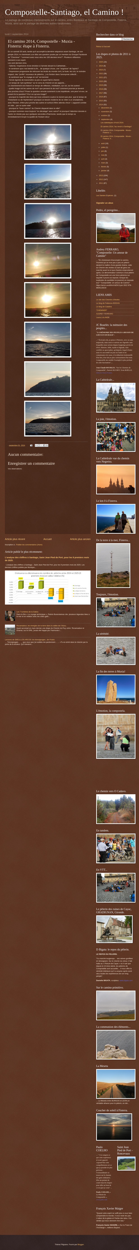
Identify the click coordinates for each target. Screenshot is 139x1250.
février (104, 167)
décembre (105, 108)
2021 (101, 77)
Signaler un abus (104, 203)
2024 (101, 66)
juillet (103, 147)
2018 (101, 89)
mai (102, 155)
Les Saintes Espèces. (105, 195)
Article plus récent (15, 539)
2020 (101, 81)
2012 (101, 179)
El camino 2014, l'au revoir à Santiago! (116, 126)
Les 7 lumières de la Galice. (27, 612)
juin (102, 151)
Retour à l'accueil (103, 46)
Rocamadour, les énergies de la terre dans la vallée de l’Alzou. (41, 626)
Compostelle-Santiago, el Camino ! (64, 12)
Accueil (47, 539)
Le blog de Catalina (104, 307)
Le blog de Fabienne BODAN (108, 303)
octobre (104, 115)
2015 (101, 101)
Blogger (81, 1244)
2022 (101, 73)
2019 (101, 85)
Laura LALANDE (103, 317)
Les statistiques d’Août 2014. (112, 123)
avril (103, 159)
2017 (101, 93)
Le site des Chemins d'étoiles (108, 300)
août (103, 143)
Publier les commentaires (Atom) (29, 545)
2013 (101, 175)
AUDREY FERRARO (104, 314)
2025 (101, 62)
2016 (101, 97)
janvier (104, 171)
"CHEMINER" (101, 310)
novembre (105, 111)
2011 (101, 183)
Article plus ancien (80, 539)
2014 (101, 104)
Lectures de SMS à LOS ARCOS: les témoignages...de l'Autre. (30, 640)
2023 (101, 70)
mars (103, 163)
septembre (105, 119)
